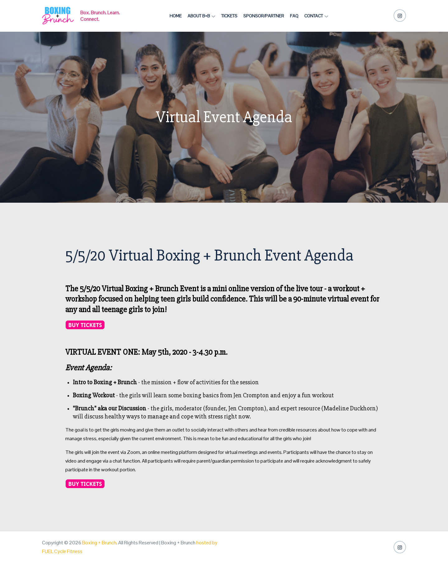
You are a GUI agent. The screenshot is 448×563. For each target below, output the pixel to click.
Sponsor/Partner (263, 16)
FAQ (294, 16)
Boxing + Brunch (99, 542)
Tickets (229, 16)
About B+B (201, 16)
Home (176, 16)
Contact (316, 16)
